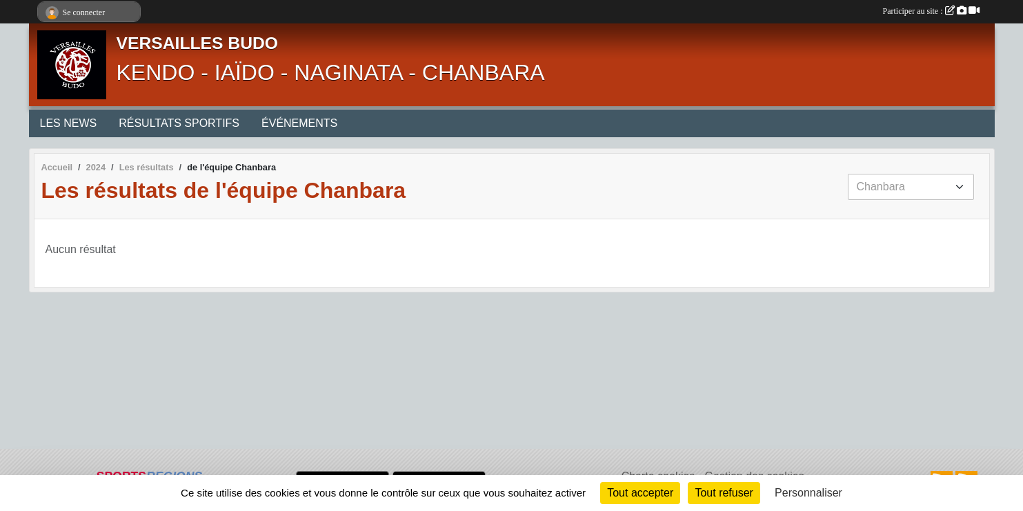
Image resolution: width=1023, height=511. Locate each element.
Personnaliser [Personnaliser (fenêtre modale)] (808, 493)
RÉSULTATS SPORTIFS (179, 123)
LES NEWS (68, 123)
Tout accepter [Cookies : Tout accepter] (640, 493)
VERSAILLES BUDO (198, 43)
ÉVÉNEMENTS (299, 123)
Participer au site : (931, 11)
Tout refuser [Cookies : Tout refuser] (724, 493)
